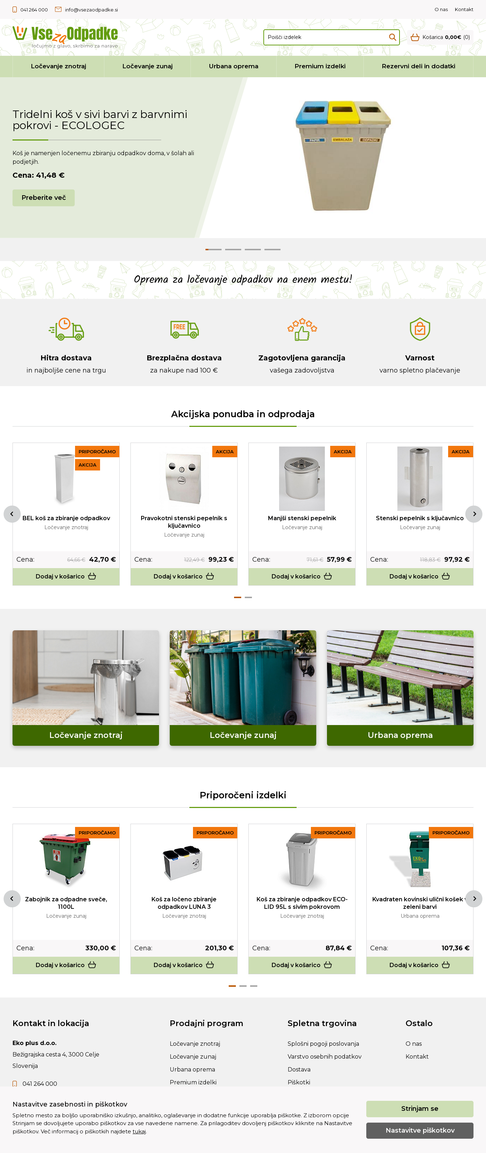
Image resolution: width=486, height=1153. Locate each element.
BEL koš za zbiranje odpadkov (66, 518)
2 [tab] (248, 597)
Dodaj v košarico (66, 576)
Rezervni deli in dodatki (418, 66)
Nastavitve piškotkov (420, 1130)
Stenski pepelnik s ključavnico (420, 518)
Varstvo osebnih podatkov (325, 1056)
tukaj (139, 1131)
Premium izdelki (320, 66)
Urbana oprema (233, 66)
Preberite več (43, 198)
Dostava (299, 1069)
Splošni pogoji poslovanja (323, 1043)
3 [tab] (253, 986)
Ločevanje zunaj (147, 66)
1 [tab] (237, 597)
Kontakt (464, 9)
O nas (441, 9)
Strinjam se (419, 1109)
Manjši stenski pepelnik (302, 518)
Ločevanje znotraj (58, 66)
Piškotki (299, 1082)
